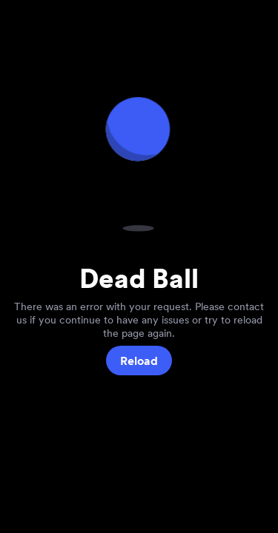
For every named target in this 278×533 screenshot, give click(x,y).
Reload (139, 361)
